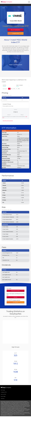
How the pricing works (8, 134)
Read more (10, 428)
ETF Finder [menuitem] (3, 403)
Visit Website (15, 315)
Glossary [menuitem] (2, 412)
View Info (15, 310)
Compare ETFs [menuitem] (4, 405)
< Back (3, 7)
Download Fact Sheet (15, 304)
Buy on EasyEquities (15, 29)
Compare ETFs (15, 33)
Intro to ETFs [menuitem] (3, 408)
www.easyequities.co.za (4, 428)
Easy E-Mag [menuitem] (3, 410)
